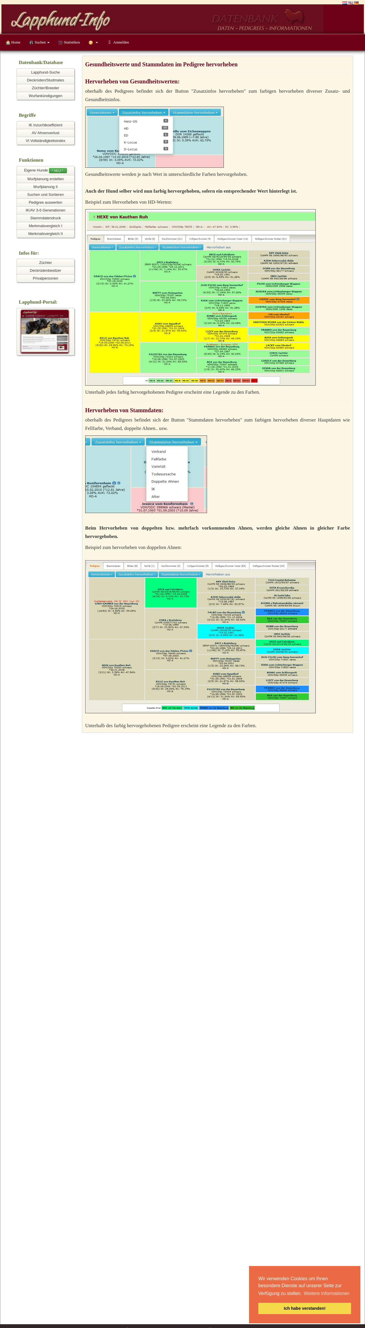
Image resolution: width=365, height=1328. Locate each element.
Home (13, 42)
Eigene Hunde (45, 170)
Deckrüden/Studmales (45, 80)
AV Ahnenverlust (45, 133)
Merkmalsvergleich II (45, 233)
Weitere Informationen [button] (326, 1293)
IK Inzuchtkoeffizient (45, 125)
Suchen (39, 42)
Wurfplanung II (45, 187)
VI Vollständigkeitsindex (46, 140)
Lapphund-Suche (45, 72)
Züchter (45, 262)
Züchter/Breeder (45, 88)
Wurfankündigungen (45, 96)
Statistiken (69, 42)
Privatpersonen (45, 278)
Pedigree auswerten (45, 202)
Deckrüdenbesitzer (45, 270)
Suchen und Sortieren (45, 194)
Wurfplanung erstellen (45, 179)
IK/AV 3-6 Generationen (45, 210)
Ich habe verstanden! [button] (305, 1308)
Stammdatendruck (45, 218)
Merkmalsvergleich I (45, 226)
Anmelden (118, 42)
